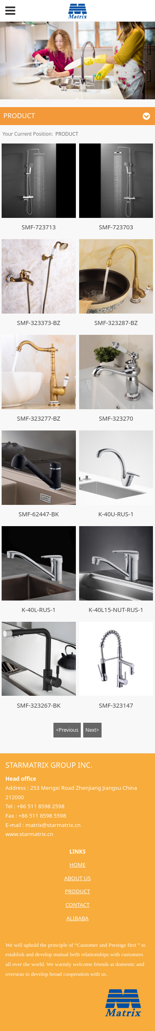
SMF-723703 (116, 227)
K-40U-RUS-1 (116, 514)
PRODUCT (66, 133)
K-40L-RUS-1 (39, 609)
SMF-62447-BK (38, 514)
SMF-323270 (116, 418)
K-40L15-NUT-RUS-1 (116, 609)
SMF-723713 (39, 227)
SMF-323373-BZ (38, 322)
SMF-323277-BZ (38, 418)
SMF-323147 (116, 705)
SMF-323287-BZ (115, 322)
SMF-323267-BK (38, 705)
